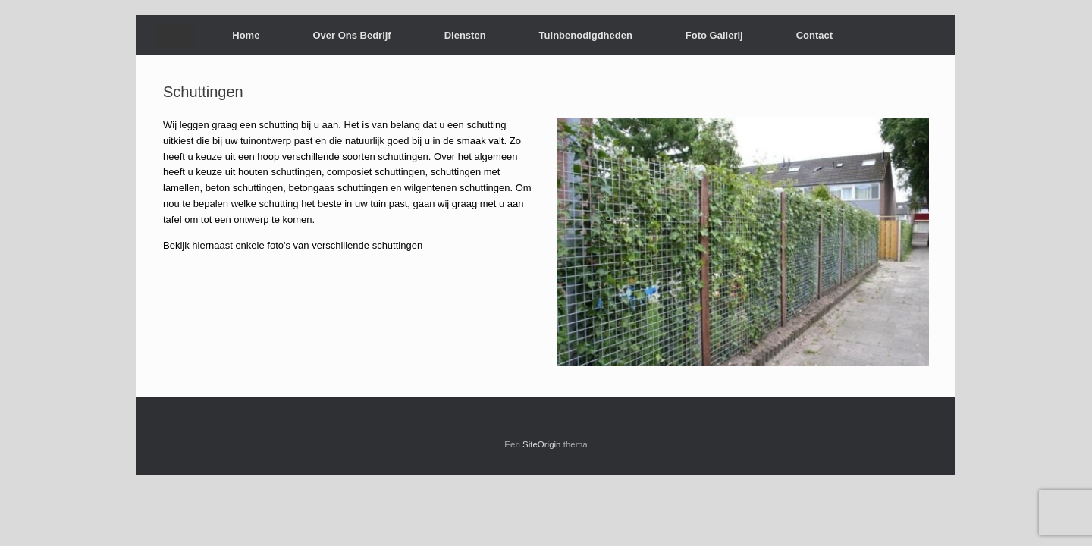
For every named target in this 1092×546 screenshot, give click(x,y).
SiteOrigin (541, 444)
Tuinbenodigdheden (585, 35)
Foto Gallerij (714, 35)
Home (245, 35)
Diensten (465, 35)
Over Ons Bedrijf (351, 35)
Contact (814, 35)
